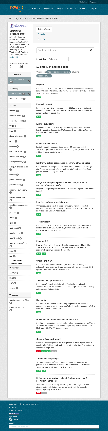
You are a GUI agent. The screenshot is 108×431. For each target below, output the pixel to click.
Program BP (42, 241)
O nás (82, 9)
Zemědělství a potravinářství (49, 280)
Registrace (93, 2)
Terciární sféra (43, 222)
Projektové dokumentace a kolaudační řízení (57, 320)
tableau (54, 351)
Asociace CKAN (15, 410)
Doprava (40, 85)
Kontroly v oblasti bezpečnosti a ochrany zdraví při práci (63, 163)
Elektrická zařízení (45, 124)
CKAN (13, 419)
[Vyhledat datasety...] (62, 50)
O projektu (93, 9)
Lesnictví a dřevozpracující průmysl (53, 202)
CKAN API (13, 407)
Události (42, 34)
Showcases (71, 9)
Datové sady (35, 9)
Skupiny (60, 9)
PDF (38, 351)
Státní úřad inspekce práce (43, 18)
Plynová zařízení (44, 104)
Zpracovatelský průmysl (47, 359)
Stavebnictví (42, 300)
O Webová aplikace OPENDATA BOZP (24, 404)
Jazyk (11, 423)
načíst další (13, 57)
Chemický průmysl (45, 261)
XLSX (38, 97)
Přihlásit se (82, 2)
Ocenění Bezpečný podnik (48, 339)
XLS (44, 253)
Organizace (48, 9)
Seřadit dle (40, 59)
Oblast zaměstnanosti (46, 143)
